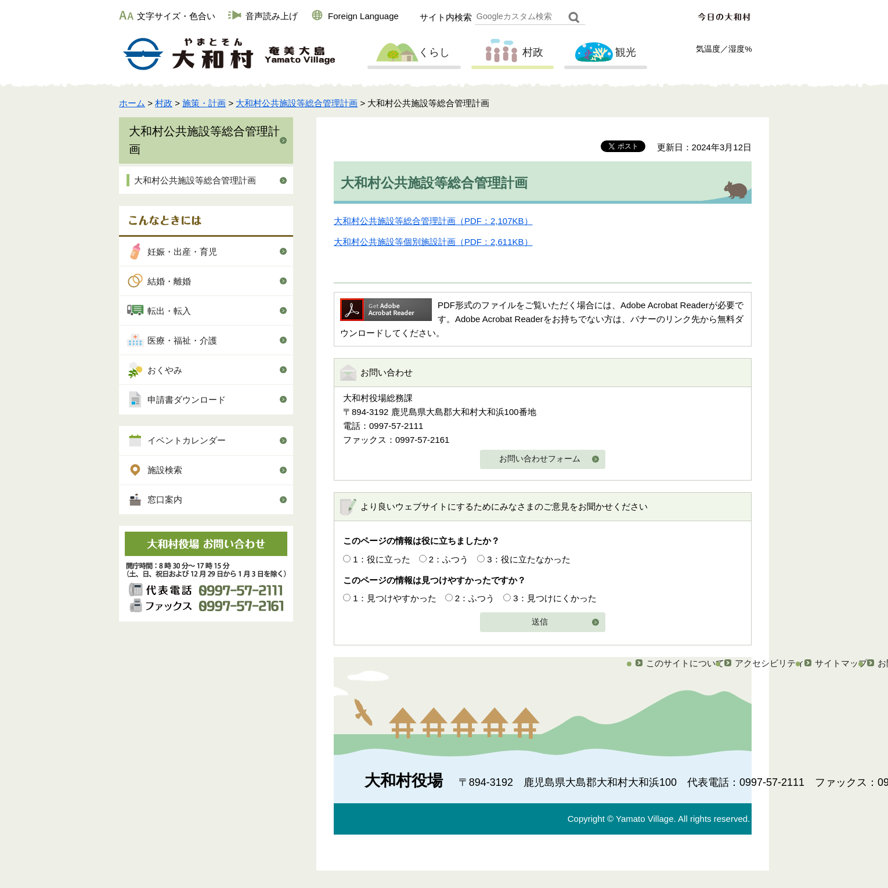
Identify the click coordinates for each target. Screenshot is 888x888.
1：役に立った (381, 559)
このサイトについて (685, 663)
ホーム (132, 103)
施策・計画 (204, 103)
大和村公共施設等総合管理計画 (297, 103)
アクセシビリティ (769, 663)
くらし (413, 53)
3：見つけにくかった (554, 598)
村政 (511, 53)
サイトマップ (841, 663)
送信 (540, 622)
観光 (604, 53)
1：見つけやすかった (394, 598)
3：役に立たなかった (528, 559)
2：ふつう (448, 559)
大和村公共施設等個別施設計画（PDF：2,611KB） (433, 242)
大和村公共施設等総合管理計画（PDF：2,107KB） (433, 221)
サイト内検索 (446, 17)
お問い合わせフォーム (539, 458)
